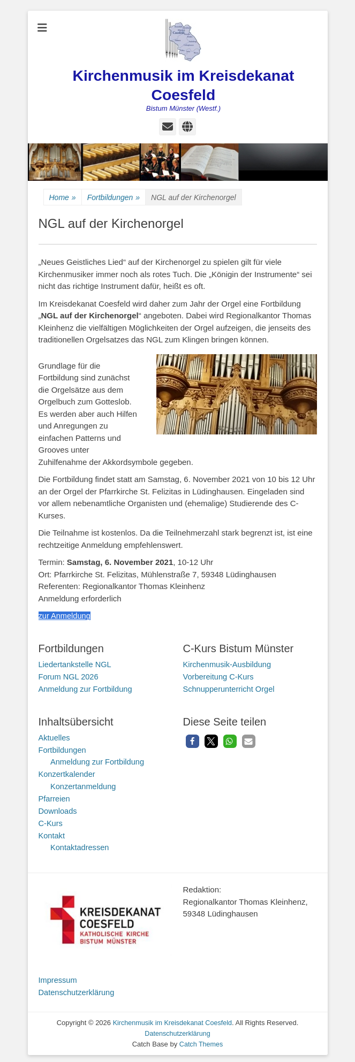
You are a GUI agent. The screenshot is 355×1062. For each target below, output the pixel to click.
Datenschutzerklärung (78, 989)
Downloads (58, 808)
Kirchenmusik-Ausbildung (228, 664)
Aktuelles (55, 736)
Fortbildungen (113, 197)
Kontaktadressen (80, 845)
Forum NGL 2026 (69, 676)
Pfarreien (55, 796)
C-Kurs (51, 821)
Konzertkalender (68, 772)
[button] (192, 740)
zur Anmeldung (65, 615)
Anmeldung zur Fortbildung (87, 688)
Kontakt (52, 832)
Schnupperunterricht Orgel (230, 688)
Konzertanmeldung (84, 784)
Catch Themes (200, 1041)
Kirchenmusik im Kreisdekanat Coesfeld (172, 1020)
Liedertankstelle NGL (76, 664)
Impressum (58, 977)
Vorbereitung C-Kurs (219, 676)
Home (62, 197)
